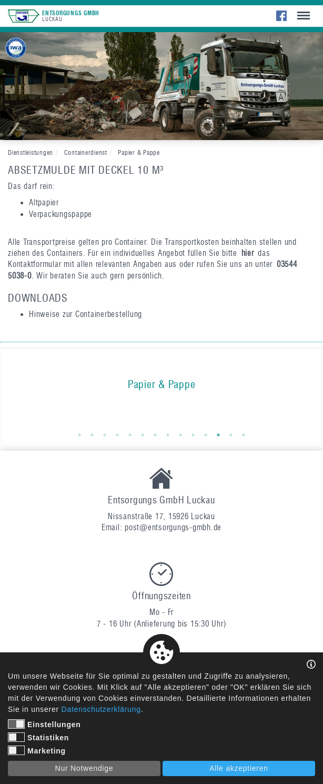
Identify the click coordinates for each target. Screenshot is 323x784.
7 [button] (155, 435)
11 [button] (205, 435)
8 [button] (168, 435)
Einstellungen (44, 724)
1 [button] (79, 435)
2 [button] (92, 435)
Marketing (37, 750)
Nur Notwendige (84, 768)
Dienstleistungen (30, 152)
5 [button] (130, 435)
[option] (161, 86)
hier (247, 253)
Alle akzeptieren (238, 768)
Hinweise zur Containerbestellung (85, 314)
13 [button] (231, 435)
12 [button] (218, 435)
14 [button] (243, 435)
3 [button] (104, 435)
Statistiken (38, 737)
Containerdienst (85, 152)
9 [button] (180, 435)
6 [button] (142, 435)
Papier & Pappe (139, 152)
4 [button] (117, 435)
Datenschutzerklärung (101, 709)
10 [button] (193, 435)
